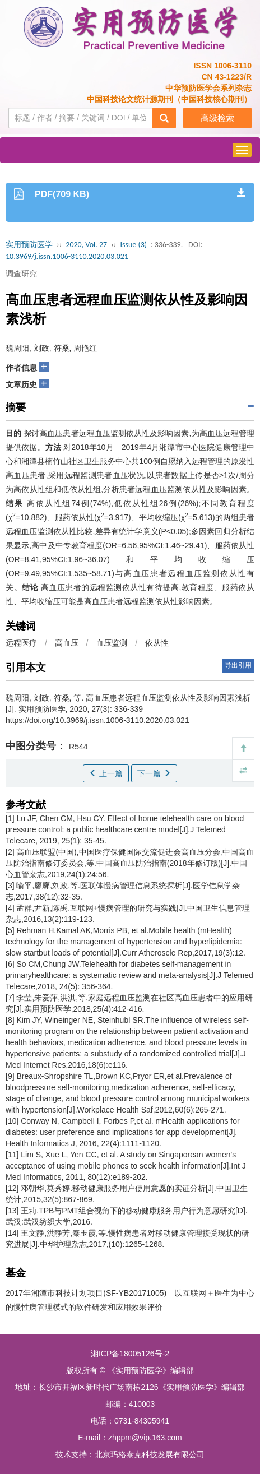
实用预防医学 (29, 244)
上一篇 (106, 773)
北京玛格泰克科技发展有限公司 (150, 1454)
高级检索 (217, 118)
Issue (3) (133, 244)
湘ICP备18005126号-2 (130, 1353)
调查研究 (21, 273)
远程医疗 (21, 642)
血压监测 (111, 642)
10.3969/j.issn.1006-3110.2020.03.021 (67, 256)
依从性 (157, 642)
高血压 (66, 642)
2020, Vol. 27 (86, 244)
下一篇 (154, 773)
